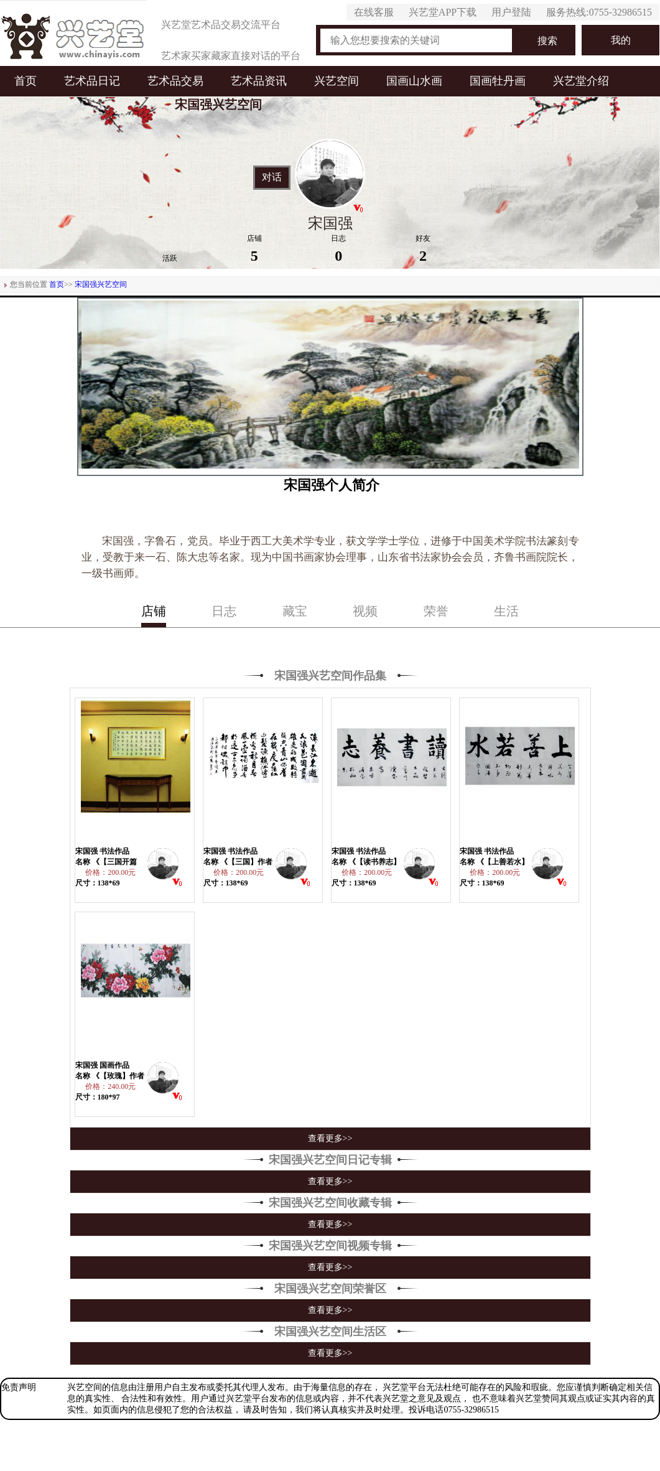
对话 (272, 177)
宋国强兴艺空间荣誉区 (330, 1288)
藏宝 (294, 611)
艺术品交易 (175, 81)
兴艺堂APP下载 (442, 12)
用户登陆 (511, 12)
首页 (25, 81)
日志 (223, 611)
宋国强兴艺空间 (101, 284)
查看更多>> (330, 1138)
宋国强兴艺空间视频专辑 (330, 1246)
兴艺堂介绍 (581, 81)
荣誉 (436, 611)
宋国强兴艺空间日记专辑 (330, 1160)
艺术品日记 (92, 81)
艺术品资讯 (259, 81)
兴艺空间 (336, 81)
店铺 (153, 611)
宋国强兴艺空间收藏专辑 (330, 1203)
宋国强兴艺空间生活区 (330, 1331)
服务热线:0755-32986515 (599, 12)
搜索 (547, 40)
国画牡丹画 (498, 81)
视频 (365, 611)
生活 (506, 611)
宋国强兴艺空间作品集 (330, 676)
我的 (621, 40)
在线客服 (374, 12)
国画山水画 (414, 81)
